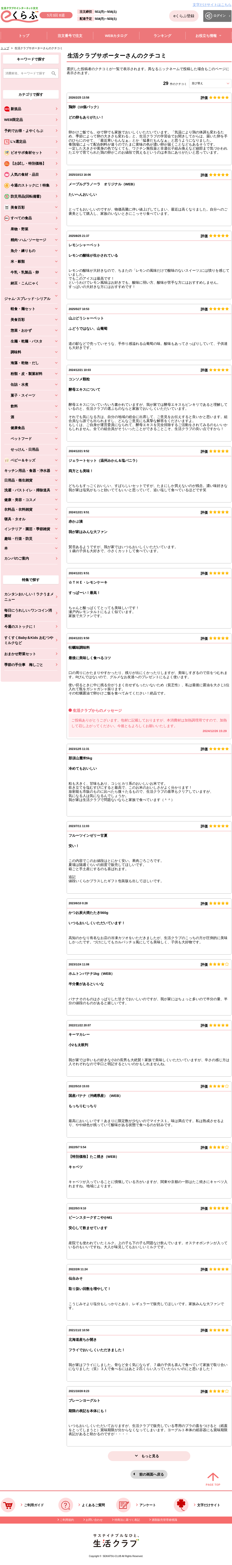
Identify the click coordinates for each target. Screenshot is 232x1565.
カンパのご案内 (16, 558)
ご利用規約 (67, 1519)
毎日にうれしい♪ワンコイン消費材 (28, 613)
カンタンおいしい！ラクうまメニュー (29, 596)
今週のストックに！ (20, 627)
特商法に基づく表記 (127, 1519)
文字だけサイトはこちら (212, 5)
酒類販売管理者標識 (164, 1519)
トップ (5, 48)
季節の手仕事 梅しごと (23, 665)
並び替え (206, 83)
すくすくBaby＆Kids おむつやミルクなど (28, 640)
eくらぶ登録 (183, 16)
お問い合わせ (94, 1519)
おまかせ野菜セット (20, 654)
